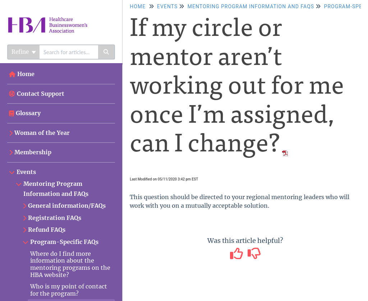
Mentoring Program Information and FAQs (55, 188)
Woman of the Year (42, 132)
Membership (32, 152)
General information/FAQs (67, 205)
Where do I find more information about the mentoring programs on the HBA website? (70, 264)
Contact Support (36, 93)
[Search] (106, 52)
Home (25, 73)
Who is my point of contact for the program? (68, 290)
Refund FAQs (46, 229)
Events (26, 171)
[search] (68, 52)
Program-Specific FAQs (64, 241)
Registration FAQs (54, 217)
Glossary (28, 113)
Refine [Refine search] (24, 51)
